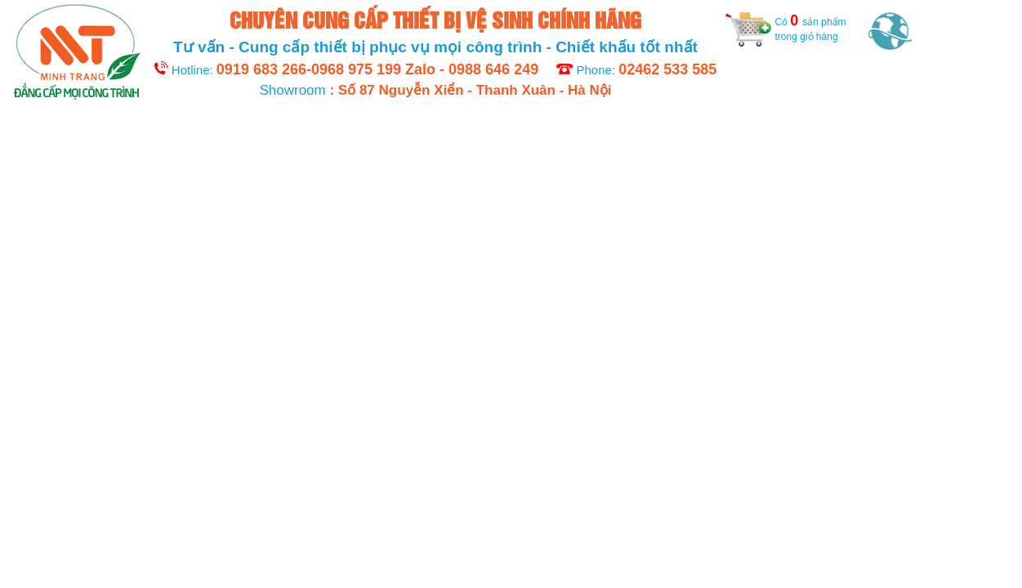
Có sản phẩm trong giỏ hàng (785, 27)
